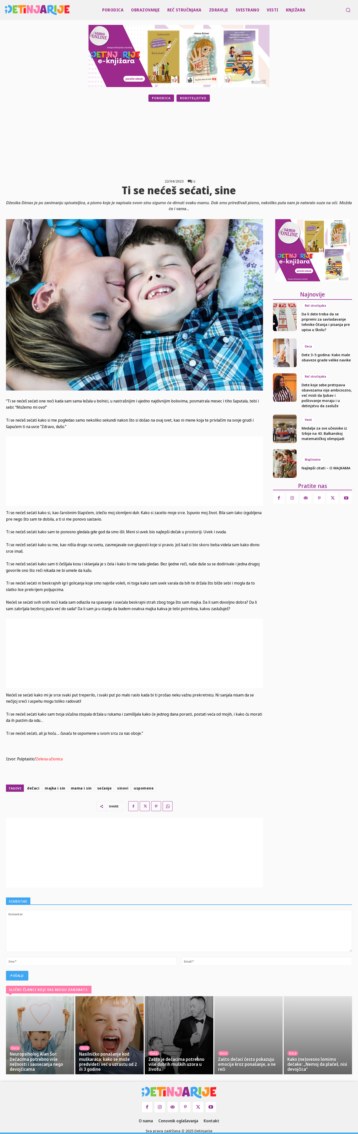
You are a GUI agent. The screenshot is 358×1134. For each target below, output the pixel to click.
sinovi (122, 788)
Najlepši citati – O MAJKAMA (326, 467)
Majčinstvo (313, 459)
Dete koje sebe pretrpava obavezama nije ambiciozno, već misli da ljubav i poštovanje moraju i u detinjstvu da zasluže (327, 395)
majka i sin (55, 788)
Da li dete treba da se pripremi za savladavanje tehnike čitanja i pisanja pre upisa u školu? (326, 321)
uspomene (144, 788)
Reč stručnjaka (315, 305)
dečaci (33, 788)
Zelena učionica (49, 759)
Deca (308, 346)
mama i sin (81, 788)
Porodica (161, 98)
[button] (348, 10)
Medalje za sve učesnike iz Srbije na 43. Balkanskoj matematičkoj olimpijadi (324, 433)
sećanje (104, 788)
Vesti (308, 420)
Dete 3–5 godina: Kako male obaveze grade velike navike (326, 357)
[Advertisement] (191, 140)
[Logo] (6, 10)
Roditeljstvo (193, 98)
